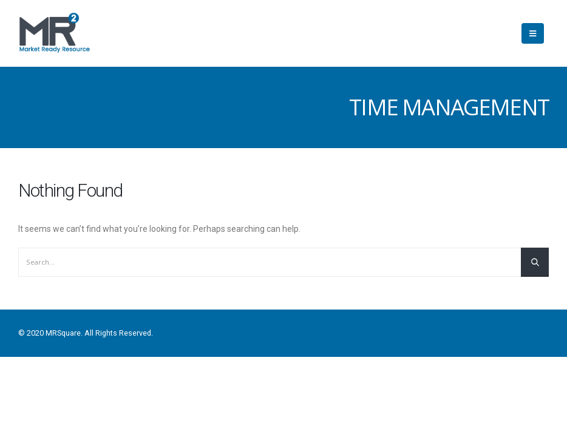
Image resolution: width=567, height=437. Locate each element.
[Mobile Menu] (532, 33)
